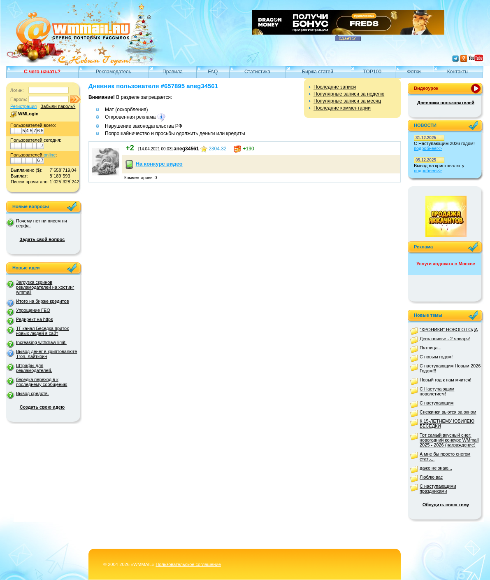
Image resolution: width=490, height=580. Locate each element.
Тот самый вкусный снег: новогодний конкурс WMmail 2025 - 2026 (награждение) (449, 440)
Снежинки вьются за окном (448, 411)
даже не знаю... (436, 467)
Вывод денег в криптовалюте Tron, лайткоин (46, 354)
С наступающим (436, 402)
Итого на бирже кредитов (42, 301)
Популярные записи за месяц (347, 101)
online (50, 154)
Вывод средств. (32, 393)
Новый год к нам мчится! (445, 379)
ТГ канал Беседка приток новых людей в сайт (42, 331)
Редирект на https (34, 319)
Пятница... (430, 347)
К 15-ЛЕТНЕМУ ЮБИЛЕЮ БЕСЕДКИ (447, 423)
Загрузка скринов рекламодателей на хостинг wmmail (45, 287)
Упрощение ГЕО (33, 310)
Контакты (458, 72)
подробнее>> (428, 148)
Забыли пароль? (57, 106)
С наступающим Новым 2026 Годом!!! (450, 368)
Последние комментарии (342, 108)
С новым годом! (436, 356)
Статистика (257, 72)
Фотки (414, 72)
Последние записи (335, 87)
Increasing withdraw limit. (41, 342)
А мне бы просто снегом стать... (445, 456)
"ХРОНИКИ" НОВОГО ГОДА (449, 329)
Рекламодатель (113, 72)
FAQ (213, 72)
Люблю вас (431, 477)
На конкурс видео (159, 164)
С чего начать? (42, 72)
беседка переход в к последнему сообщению (41, 382)
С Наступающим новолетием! (437, 391)
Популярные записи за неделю (349, 94)
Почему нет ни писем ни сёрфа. (41, 223)
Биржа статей (317, 72)
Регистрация (23, 106)
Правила (173, 72)
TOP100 (372, 72)
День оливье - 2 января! (445, 338)
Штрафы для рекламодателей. (34, 368)
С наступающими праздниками (438, 488)
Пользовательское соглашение (188, 564)
